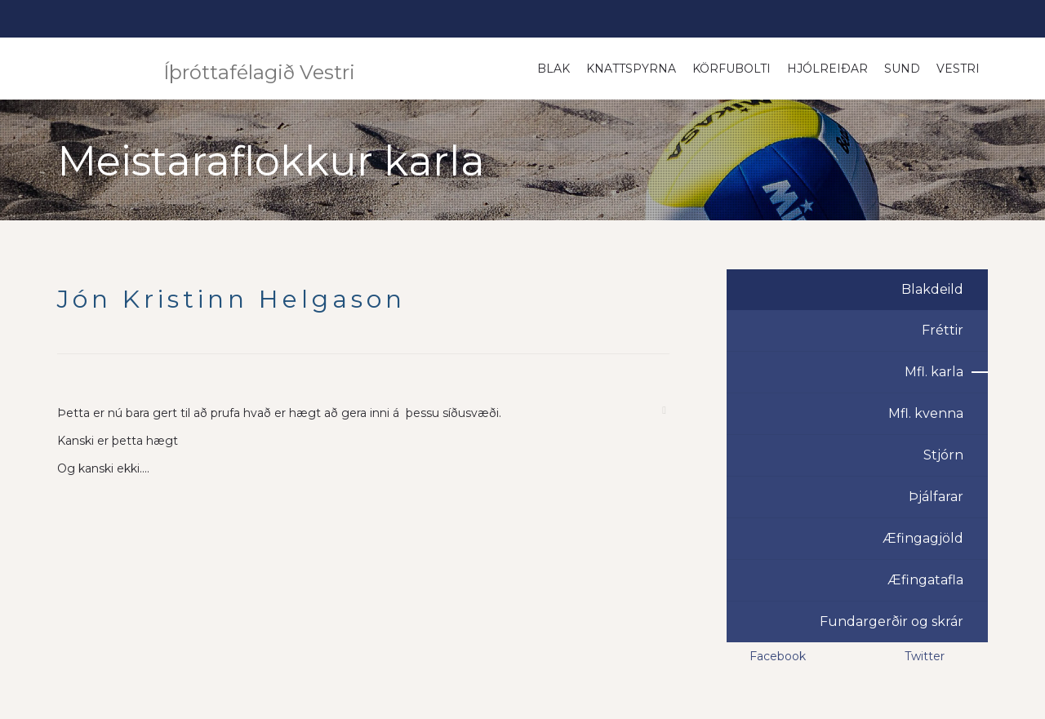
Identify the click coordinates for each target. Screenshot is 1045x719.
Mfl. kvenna (925, 413)
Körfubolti (731, 68)
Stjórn (943, 455)
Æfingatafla (925, 580)
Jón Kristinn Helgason (231, 299)
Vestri (958, 68)
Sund (902, 68)
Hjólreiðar (827, 68)
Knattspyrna (631, 68)
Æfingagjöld (923, 538)
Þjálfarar (936, 496)
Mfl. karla (934, 371)
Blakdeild (932, 289)
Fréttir (942, 330)
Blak (553, 68)
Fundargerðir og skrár (891, 621)
